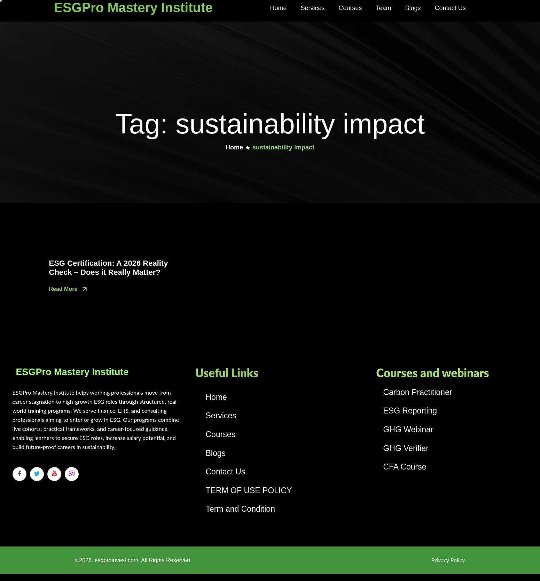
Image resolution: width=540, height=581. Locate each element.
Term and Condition (240, 508)
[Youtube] (54, 474)
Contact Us (450, 8)
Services (313, 8)
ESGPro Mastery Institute (133, 7)
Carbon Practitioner (417, 392)
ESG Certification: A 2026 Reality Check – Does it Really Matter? (108, 268)
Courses (350, 8)
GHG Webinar (408, 429)
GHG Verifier (405, 448)
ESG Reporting (410, 410)
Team (383, 8)
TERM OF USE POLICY (249, 490)
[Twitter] (37, 474)
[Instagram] (72, 474)
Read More (69, 289)
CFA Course (404, 466)
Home (278, 8)
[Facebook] (19, 474)
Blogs (413, 8)
